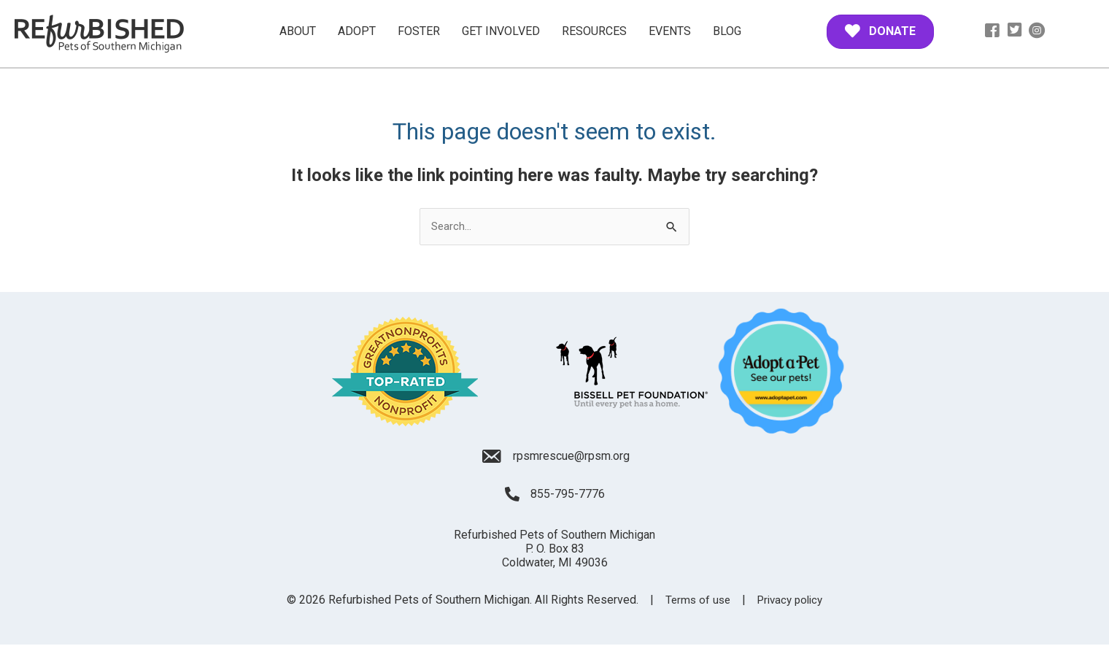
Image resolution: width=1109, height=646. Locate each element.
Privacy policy (791, 600)
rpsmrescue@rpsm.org (571, 457)
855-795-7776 (567, 495)
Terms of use (695, 600)
